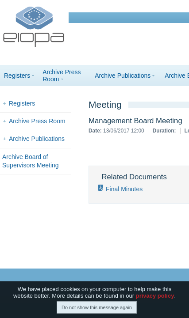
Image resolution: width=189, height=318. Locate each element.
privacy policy (155, 295)
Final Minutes (124, 189)
